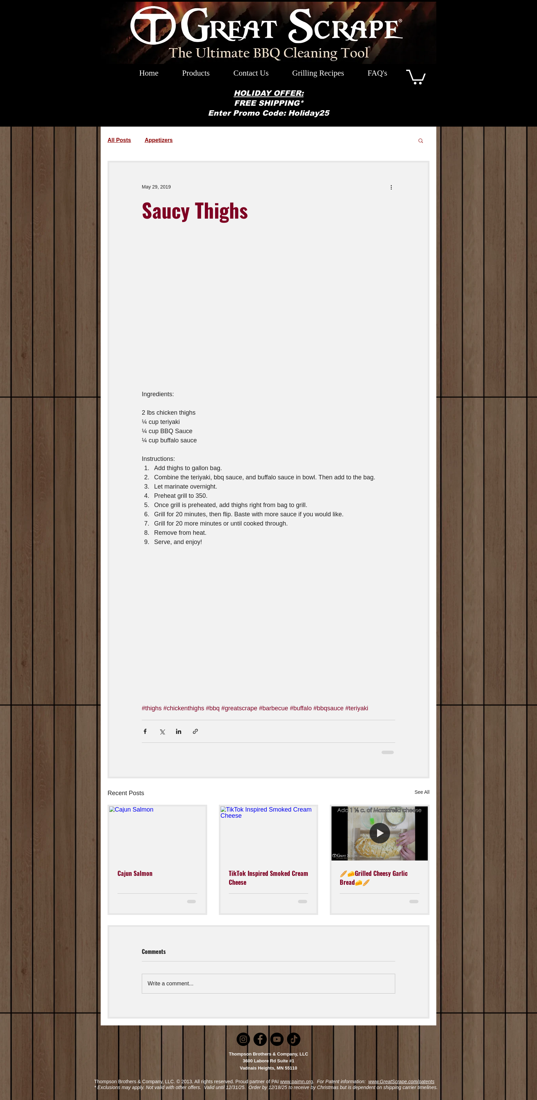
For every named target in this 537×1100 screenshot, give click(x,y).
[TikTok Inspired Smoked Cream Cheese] (269, 833)
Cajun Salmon (134, 873)
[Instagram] (243, 1039)
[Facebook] (260, 1039)
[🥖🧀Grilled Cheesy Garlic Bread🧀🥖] (380, 833)
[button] (416, 76)
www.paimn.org (296, 1081)
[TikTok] (293, 1039)
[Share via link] (195, 731)
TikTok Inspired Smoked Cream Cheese (268, 878)
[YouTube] (277, 1039)
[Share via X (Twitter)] (162, 731)
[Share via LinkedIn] (178, 731)
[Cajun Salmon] (157, 833)
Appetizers (159, 140)
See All (421, 792)
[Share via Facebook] (145, 731)
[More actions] (391, 187)
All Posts (119, 140)
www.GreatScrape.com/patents (401, 1081)
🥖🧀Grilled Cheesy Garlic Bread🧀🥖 (374, 878)
